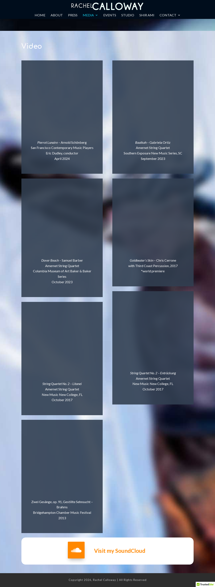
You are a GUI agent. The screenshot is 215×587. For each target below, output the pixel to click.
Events (109, 15)
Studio (127, 15)
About (57, 15)
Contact (168, 15)
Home (40, 15)
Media (88, 15)
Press (72, 15)
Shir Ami (146, 15)
